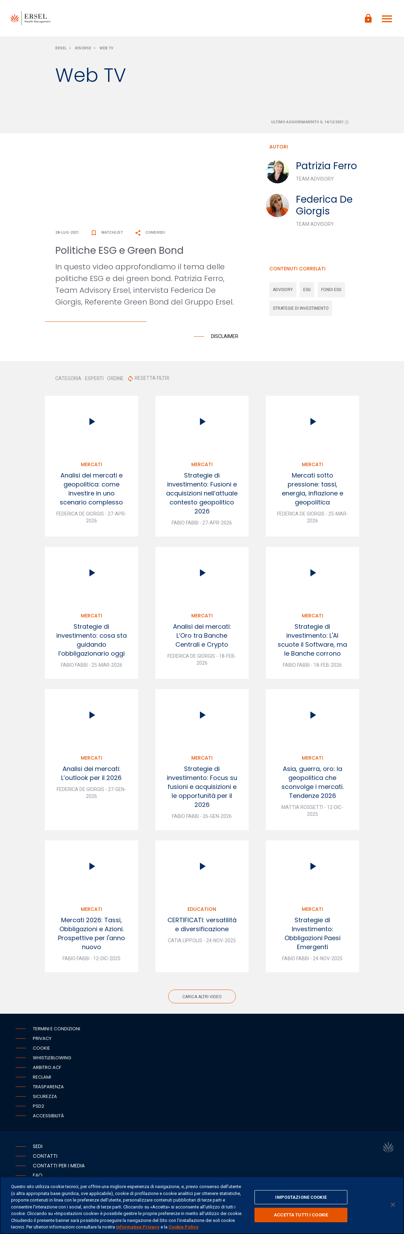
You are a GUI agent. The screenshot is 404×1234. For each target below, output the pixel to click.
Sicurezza (45, 1098)
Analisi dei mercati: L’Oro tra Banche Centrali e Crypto (202, 637)
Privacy (42, 1040)
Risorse (83, 49)
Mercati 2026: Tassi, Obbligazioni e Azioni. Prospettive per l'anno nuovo (91, 935)
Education (201, 910)
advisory (283, 291)
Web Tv (106, 49)
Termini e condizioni (56, 1030)
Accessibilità (48, 1117)
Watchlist (106, 234)
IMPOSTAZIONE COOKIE (300, 1197)
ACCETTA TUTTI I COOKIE (301, 1214)
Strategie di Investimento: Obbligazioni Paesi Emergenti (312, 935)
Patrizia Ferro (326, 167)
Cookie (41, 1049)
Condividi (150, 234)
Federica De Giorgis (324, 206)
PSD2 (38, 1107)
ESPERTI (94, 380)
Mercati (91, 465)
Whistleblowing (52, 1059)
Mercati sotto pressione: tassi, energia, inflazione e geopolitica (312, 490)
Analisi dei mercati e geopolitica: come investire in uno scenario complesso (91, 490)
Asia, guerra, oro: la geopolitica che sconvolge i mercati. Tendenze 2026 (312, 783)
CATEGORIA (68, 380)
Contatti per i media (59, 1167)
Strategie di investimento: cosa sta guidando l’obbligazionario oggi (91, 641)
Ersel (61, 49)
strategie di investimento (301, 309)
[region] (202, 1205)
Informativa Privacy (138, 1227)
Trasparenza (48, 1088)
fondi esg (331, 291)
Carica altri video (202, 998)
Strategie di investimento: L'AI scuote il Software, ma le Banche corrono (312, 641)
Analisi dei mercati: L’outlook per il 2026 (91, 774)
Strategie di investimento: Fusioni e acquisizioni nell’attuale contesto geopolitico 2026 (202, 494)
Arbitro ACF (47, 1069)
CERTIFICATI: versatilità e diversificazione (202, 926)
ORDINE (115, 380)
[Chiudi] (393, 1204)
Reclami (42, 1078)
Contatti (45, 1157)
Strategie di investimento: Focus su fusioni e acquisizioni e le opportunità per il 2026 (202, 788)
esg (307, 291)
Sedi (37, 1147)
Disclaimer (224, 337)
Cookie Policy (184, 1227)
